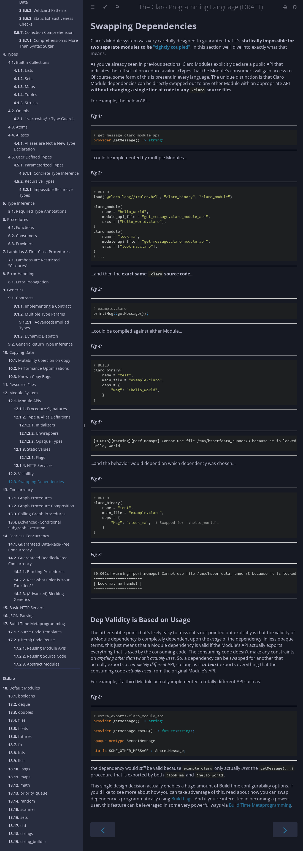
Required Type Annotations (37, 211)
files (17, 720)
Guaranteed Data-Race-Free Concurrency (38, 546)
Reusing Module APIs (40, 648)
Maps (24, 86)
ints (16, 752)
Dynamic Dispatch (36, 336)
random (21, 801)
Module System (20, 392)
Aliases (18, 135)
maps (19, 776)
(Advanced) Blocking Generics (39, 596)
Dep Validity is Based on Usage (141, 619)
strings (20, 833)
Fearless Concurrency (26, 535)
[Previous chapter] (102, 829)
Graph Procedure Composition (41, 505)
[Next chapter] (285, 829)
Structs (26, 102)
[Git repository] (295, 7)
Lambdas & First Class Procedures (36, 251)
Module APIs (24, 400)
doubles (20, 712)
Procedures (15, 219)
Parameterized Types (39, 165)
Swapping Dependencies (36, 481)
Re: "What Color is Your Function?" (42, 582)
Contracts (21, 297)
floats (18, 728)
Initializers (37, 425)
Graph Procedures (30, 497)
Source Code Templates (35, 631)
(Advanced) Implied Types (44, 324)
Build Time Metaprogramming (34, 623)
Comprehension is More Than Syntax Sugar (48, 43)
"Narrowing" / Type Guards (44, 118)
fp (15, 744)
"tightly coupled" (171, 47)
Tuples (25, 94)
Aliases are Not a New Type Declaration (44, 146)
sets (18, 817)
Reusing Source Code (40, 656)
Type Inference (19, 203)
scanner (21, 809)
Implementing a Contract (42, 306)
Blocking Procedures (39, 571)
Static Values (32, 449)
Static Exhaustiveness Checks (46, 21)
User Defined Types (30, 157)
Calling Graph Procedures (37, 513)
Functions (21, 227)
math (19, 785)
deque (19, 704)
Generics (13, 289)
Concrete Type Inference (49, 173)
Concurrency (18, 489)
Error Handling (18, 273)
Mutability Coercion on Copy (39, 360)
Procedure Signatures (40, 408)
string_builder (27, 841)
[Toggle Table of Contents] (92, 7)
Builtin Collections (28, 62)
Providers (20, 243)
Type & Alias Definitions (42, 417)
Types (10, 54)
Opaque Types (41, 441)
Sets (23, 78)
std (17, 825)
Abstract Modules (36, 664)
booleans (21, 696)
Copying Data (18, 352)
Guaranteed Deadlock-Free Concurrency (37, 560)
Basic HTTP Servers (23, 607)
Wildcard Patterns (43, 10)
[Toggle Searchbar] (117, 7)
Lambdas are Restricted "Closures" (34, 262)
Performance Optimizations (38, 368)
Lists (23, 70)
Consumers (22, 235)
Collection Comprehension (44, 32)
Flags (32, 457)
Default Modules (21, 688)
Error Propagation (28, 281)
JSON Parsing (18, 615)
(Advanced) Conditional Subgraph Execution (34, 524)
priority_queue (27, 793)
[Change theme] (105, 7)
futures (20, 736)
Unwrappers (39, 433)
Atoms (18, 127)
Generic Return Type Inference (40, 344)
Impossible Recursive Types (46, 192)
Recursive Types (34, 181)
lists (17, 760)
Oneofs (18, 110)
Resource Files (19, 384)
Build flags (182, 799)
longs (19, 768)
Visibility (21, 473)
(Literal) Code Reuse (31, 639)
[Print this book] (286, 7)
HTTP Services (33, 465)
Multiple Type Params (39, 314)
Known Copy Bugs (29, 376)
